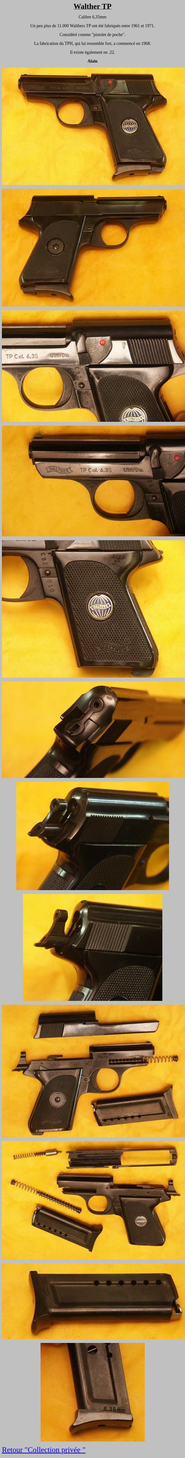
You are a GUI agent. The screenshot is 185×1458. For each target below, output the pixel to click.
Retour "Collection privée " (43, 1449)
